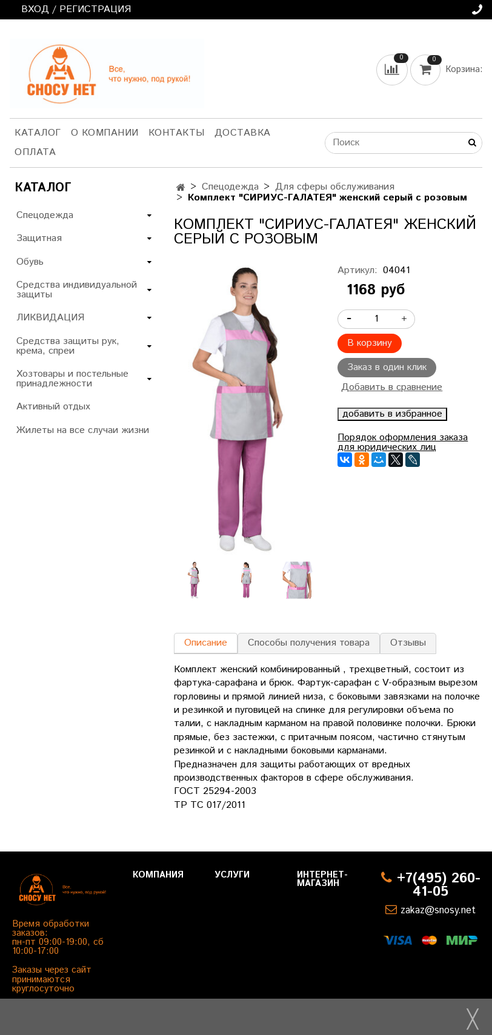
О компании (105, 133)
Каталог (38, 133)
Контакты (176, 133)
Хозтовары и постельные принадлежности (72, 379)
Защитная (39, 238)
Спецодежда (230, 187)
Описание (205, 643)
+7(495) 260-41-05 (438, 885)
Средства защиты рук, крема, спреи (67, 346)
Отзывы (408, 643)
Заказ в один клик (387, 367)
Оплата (35, 152)
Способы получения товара (309, 643)
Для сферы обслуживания (334, 187)
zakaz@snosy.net (438, 911)
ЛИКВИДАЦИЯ (50, 318)
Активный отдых (53, 407)
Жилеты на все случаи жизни (82, 430)
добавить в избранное (392, 414)
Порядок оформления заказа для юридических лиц (402, 442)
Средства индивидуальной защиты (76, 290)
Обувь (30, 262)
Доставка (242, 133)
